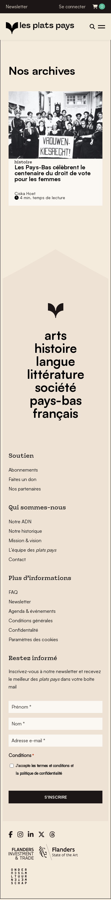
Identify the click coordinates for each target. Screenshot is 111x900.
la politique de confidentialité (39, 773)
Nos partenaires (25, 489)
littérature (55, 374)
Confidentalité (23, 630)
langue (55, 361)
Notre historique (25, 531)
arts (55, 335)
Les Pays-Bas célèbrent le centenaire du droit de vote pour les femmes (53, 173)
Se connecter (72, 6)
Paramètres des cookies (33, 639)
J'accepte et (44, 769)
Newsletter (17, 6)
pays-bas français (56, 406)
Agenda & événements (32, 611)
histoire (55, 348)
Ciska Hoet (25, 193)
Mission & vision (25, 540)
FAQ (13, 592)
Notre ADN (20, 521)
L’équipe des (32, 550)
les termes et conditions (50, 765)
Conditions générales (31, 620)
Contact (17, 559)
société (55, 387)
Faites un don (22, 479)
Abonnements (23, 470)
